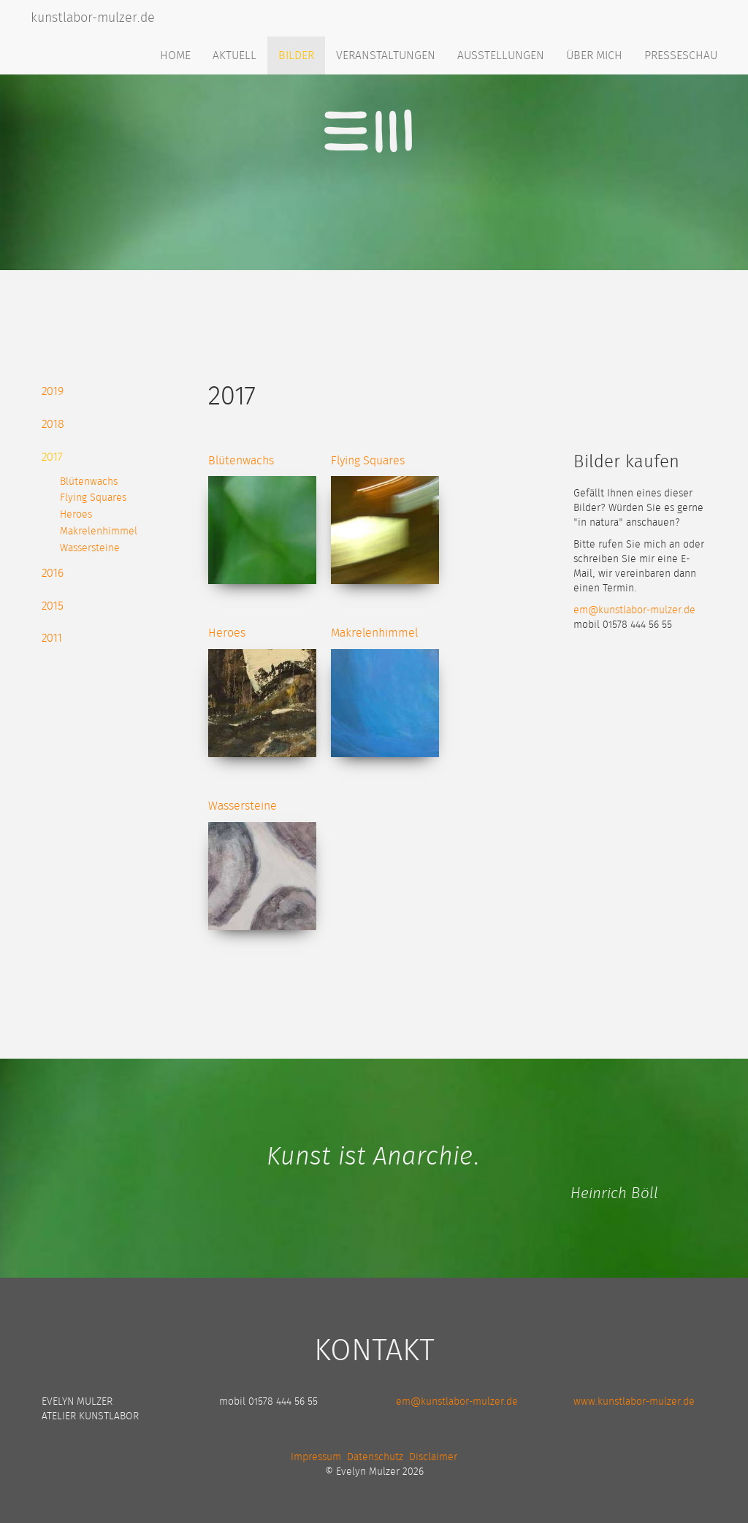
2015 (53, 606)
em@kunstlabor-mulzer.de (634, 610)
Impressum (316, 1457)
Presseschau (680, 55)
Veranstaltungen (385, 55)
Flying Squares (93, 498)
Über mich (594, 55)
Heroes (76, 515)
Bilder (296, 55)
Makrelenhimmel (98, 531)
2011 (52, 638)
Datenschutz (375, 1457)
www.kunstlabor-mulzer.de (634, 1402)
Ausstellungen (500, 55)
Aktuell (234, 55)
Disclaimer (433, 1457)
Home (175, 55)
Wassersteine (90, 548)
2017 (52, 457)
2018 (53, 424)
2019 (53, 391)
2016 (53, 573)
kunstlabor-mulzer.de (93, 18)
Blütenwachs (89, 482)
